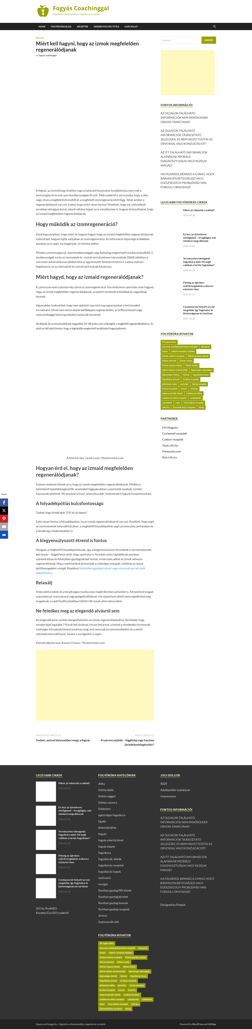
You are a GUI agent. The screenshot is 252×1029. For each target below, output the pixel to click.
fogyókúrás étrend (170, 379)
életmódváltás (107, 827)
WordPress (197, 1024)
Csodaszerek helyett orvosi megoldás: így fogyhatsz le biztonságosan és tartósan (199, 310)
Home (42, 26)
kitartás (194, 388)
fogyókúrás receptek (111, 865)
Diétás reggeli (107, 796)
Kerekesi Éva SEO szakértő (52, 913)
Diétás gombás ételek (198, 356)
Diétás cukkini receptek (173, 356)
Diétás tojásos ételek (172, 365)
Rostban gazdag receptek (114, 909)
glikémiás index (169, 384)
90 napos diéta (169, 342)
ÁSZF (163, 783)
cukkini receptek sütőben (183, 351)
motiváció (104, 878)
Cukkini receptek (172, 439)
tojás (177, 402)
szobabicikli (195, 398)
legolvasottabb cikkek (172, 393)
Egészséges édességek (201, 370)
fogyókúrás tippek (109, 871)
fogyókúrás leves (201, 374)
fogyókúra (104, 852)
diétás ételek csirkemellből (175, 370)
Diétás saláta (186, 360)
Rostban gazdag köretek (113, 896)
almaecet (205, 346)
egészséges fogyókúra (111, 815)
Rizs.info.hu (169, 457)
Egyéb (102, 821)
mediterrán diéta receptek (174, 398)
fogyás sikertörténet (111, 840)
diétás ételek (192, 365)
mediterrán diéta (194, 393)
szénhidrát (167, 402)
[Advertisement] (95, 685)
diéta (101, 783)
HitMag (212, 1024)
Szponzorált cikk (108, 922)
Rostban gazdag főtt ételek (115, 890)
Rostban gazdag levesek (113, 903)
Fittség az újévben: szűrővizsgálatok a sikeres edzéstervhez (198, 286)
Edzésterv (104, 809)
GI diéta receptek (191, 379)
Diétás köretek (169, 360)
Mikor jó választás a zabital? (199, 210)
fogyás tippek (106, 846)
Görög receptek (199, 384)
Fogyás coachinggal (48, 55)
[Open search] (214, 26)
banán (165, 351)
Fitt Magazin (170, 427)
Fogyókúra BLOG (61, 26)
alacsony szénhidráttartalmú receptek (180, 346)
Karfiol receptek (169, 388)
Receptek (82, 26)
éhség (201, 407)
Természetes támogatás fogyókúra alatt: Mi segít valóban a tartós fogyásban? (199, 262)
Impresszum (168, 796)
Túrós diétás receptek (193, 402)
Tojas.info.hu (170, 445)
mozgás (40, 38)
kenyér (184, 388)
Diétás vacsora (107, 802)
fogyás (102, 834)
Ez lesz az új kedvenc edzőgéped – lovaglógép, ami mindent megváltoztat (199, 237)
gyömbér (184, 384)
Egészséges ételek (170, 374)
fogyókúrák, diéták (109, 859)
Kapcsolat (131, 26)
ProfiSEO (51, 908)
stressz (102, 915)
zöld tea (166, 407)
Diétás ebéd (105, 790)
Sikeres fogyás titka (106, 26)
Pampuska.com (171, 451)
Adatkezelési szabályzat (175, 790)
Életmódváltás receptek (184, 407)
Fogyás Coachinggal (81, 8)
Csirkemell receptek (174, 433)
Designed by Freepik (173, 904)
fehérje (186, 374)
